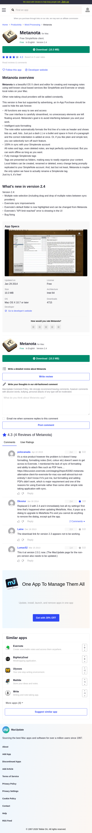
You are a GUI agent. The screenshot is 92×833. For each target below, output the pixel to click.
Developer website (36, 70)
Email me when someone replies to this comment (32, 418)
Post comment (46, 425)
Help (4, 813)
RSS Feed (7, 820)
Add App (6, 754)
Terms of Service (10, 776)
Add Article (7, 769)
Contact (6, 806)
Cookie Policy (9, 798)
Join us (65, 1)
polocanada (23, 452)
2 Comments (77, 521)
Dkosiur (21, 501)
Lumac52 (22, 547)
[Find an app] (12, 10)
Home (5, 24)
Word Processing (32, 24)
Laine (20, 529)
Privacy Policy (9, 783)
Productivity (16, 24)
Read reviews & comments (14, 62)
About (5, 746)
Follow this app (11, 70)
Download (46, 49)
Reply (30, 493)
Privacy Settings (10, 791)
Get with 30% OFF (46, 617)
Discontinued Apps (11, 761)
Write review (46, 376)
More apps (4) (13, 702)
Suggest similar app (46, 711)
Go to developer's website (18, 311)
